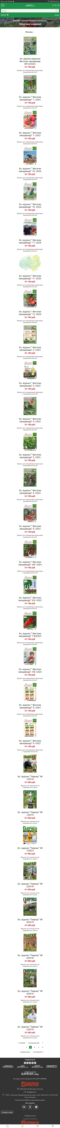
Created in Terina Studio (30, 1119)
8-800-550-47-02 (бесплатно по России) (31, 1089)
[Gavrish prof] (8, 1067)
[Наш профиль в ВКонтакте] (24, 1107)
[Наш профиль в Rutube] (36, 1107)
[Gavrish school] (22, 1067)
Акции (57, 15)
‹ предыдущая (33, 1043)
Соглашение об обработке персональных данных (30, 1100)
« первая (21, 1043)
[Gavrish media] (37, 1067)
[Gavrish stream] (52, 1067)
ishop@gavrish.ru (31, 1092)
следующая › (25, 1052)
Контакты (53, 5)
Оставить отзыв (7, 1112)
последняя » (38, 1052)
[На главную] (7, 1126)
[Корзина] (37, 1126)
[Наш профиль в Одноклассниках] (30, 1107)
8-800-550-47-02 (54, 1)
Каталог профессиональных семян (30, 20)
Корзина (58, 5)
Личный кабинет (56, 5)
